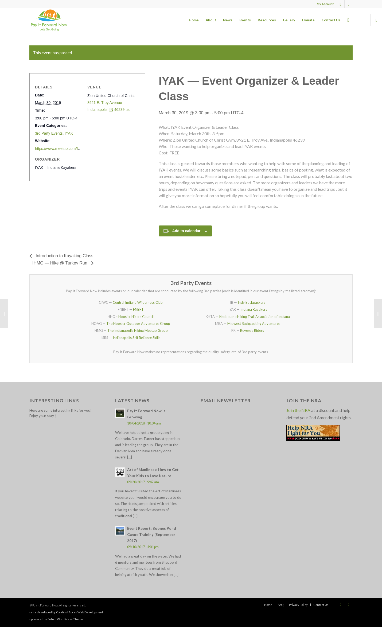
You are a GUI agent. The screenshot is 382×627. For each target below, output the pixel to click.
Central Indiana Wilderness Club (138, 302)
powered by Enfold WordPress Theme (57, 619)
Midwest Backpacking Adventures (253, 323)
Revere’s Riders (252, 330)
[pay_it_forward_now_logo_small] (48, 20)
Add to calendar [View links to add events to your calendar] (186, 231)
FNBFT (138, 309)
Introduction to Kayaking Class (63, 256)
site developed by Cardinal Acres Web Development (67, 612)
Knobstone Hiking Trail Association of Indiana (254, 316)
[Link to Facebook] (340, 4)
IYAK (69, 133)
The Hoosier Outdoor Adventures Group (138, 323)
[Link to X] (349, 4)
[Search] (348, 20)
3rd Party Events (49, 133)
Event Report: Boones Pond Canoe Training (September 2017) (151, 534)
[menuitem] (324, 4)
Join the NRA (298, 410)
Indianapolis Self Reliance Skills (136, 338)
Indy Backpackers (251, 302)
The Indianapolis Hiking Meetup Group (137, 330)
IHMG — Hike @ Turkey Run (60, 263)
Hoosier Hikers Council (136, 316)
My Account (325, 4)
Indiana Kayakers (253, 309)
